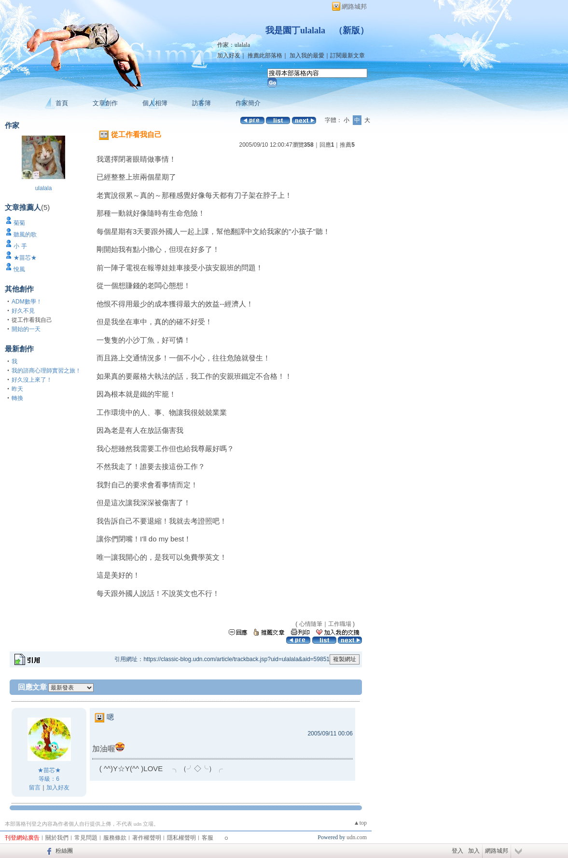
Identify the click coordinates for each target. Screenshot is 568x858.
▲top (360, 822)
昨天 (17, 389)
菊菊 (19, 223)
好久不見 (23, 310)
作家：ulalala (233, 45)
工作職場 (339, 624)
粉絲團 (64, 850)
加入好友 (228, 55)
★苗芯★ (25, 257)
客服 (207, 837)
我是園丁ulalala (295, 30)
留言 (35, 787)
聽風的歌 (25, 234)
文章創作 (105, 103)
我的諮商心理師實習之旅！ (46, 370)
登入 (457, 850)
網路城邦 (354, 6)
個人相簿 (154, 103)
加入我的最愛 (307, 55)
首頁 (61, 103)
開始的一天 (26, 329)
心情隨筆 (310, 624)
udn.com (356, 837)
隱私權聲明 (181, 837)
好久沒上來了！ (32, 379)
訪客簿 (201, 103)
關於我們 (57, 837)
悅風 (19, 269)
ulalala (43, 188)
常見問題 (85, 837)
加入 (474, 850)
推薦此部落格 (265, 55)
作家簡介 (248, 103)
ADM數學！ (27, 301)
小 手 (20, 246)
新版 (351, 30)
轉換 (17, 398)
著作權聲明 (146, 837)
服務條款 (114, 837)
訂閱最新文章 (347, 55)
